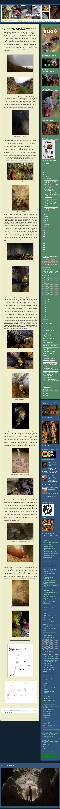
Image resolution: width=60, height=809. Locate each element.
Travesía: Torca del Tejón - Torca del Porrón (52, 464)
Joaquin (46, 393)
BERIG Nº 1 (45, 319)
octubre (46, 210)
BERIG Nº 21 (46, 279)
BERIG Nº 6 (45, 309)
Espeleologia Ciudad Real (49, 709)
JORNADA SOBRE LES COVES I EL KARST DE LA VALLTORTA (51, 186)
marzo (45, 224)
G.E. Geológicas (46, 696)
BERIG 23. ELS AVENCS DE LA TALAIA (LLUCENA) (52, 477)
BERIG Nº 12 (46, 297)
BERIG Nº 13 (46, 295)
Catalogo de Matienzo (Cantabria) (50, 553)
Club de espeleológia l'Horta (49, 673)
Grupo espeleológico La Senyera (50, 658)
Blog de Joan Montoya (48, 651)
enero (45, 228)
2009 (44, 251)
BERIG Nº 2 (45, 317)
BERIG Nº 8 (45, 307)
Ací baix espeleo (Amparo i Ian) (50, 656)
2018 (44, 234)
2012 (44, 245)
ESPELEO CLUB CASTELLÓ (49, 607)
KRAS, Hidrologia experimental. (50, 563)
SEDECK (45, 575)
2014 (44, 242)
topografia (6, 712)
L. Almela (46, 395)
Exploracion (14, 710)
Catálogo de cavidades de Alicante (50, 542)
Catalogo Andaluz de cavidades (50, 551)
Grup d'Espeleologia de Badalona (50, 639)
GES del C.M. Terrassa (48, 643)
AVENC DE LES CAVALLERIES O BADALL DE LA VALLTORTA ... (51, 196)
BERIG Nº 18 (46, 285)
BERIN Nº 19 (46, 283)
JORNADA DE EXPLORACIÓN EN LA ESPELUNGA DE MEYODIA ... (51, 181)
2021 (44, 174)
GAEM (44, 685)
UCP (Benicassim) (47, 609)
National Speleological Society (50, 734)
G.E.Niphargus (46, 683)
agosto (46, 214)
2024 (44, 169)
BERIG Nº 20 (46, 281)
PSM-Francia (46, 717)
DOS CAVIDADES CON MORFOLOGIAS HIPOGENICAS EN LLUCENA (50, 332)
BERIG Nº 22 (46, 277)
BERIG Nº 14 (46, 293)
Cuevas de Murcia (47, 544)
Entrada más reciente (6, 718)
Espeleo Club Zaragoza (48, 678)
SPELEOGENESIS (47, 561)
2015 (44, 240)
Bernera (9, 710)
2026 (44, 165)
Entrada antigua (34, 718)
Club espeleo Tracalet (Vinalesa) (50, 667)
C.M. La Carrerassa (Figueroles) (50, 617)
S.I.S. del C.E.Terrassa (48, 645)
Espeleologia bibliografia (48, 567)
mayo (45, 220)
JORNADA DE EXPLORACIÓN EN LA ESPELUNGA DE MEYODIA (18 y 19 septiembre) (20, 28)
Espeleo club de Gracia (48, 641)
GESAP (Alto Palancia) (48, 619)
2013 (44, 243)
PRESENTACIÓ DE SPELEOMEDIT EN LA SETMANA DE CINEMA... (50, 191)
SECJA (44, 694)
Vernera (10, 712)
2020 (44, 230)
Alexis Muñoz (47, 387)
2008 (44, 253)
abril (45, 222)
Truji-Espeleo (46, 649)
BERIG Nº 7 (45, 305)
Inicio (21, 718)
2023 (44, 170)
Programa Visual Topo (48, 588)
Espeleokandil (46, 681)
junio (45, 218)
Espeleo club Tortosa (47, 635)
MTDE (44, 746)
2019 (44, 232)
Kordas (44, 748)
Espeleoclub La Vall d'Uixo (49, 621)
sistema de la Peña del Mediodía (29, 710)
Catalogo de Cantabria (48, 546)
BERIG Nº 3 (45, 315)
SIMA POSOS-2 (51, 489)
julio (45, 216)
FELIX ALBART (46, 715)
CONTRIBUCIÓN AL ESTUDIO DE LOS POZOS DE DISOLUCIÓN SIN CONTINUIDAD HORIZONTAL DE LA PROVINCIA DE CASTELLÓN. (51, 347)
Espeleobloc (45, 626)
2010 (44, 249)
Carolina (46, 389)
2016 (44, 238)
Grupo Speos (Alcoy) (47, 665)
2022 (44, 172)
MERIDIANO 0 (46, 744)
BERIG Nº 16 (46, 289)
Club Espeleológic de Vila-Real (50, 613)
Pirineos (19, 710)
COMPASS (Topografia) (48, 590)
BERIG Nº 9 (45, 303)
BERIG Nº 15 (46, 291)
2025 (44, 167)
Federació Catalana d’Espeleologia (51, 729)
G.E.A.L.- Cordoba (47, 711)
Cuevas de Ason (46, 713)
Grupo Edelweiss (46, 679)
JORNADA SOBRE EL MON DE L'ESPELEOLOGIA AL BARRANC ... (51, 204)
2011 (44, 247)
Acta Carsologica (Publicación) (50, 566)
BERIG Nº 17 (46, 287)
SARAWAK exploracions (48, 637)
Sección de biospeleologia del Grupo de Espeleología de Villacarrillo (49, 582)
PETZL (44, 742)
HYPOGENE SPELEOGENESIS (50, 569)
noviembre (46, 178)
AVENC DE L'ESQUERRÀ (49, 342)
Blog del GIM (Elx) (47, 663)
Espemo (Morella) (47, 611)
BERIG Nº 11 (46, 299)
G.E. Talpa (45, 707)
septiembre (47, 212)
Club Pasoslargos (47, 698)
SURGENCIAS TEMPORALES (50, 325)
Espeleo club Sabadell (48, 647)
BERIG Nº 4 (45, 313)
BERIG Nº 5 (45, 311)
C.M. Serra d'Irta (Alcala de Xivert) (50, 615)
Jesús (45, 391)
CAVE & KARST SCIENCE (49, 596)
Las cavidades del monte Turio (50, 269)
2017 (44, 236)
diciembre (46, 176)
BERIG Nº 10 (46, 301)
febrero (46, 226)
